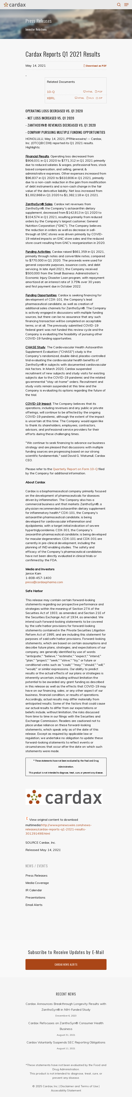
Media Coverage (37, 883)
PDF (98, 91)
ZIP (99, 98)
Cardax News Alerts (66, 964)
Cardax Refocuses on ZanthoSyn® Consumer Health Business (65, 1026)
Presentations (35, 897)
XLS (90, 98)
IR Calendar (33, 890)
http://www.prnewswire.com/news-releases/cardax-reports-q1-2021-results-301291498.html (58, 829)
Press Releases (36, 875)
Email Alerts (33, 905)
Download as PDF (95, 65)
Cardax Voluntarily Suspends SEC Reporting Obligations (66, 1042)
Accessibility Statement (66, 1090)
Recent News (66, 993)
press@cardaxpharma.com (44, 582)
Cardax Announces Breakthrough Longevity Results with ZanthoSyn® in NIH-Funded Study (66, 1006)
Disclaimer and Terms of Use (79, 1086)
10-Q (51, 92)
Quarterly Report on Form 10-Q (75, 469)
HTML (88, 91)
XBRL (51, 98)
